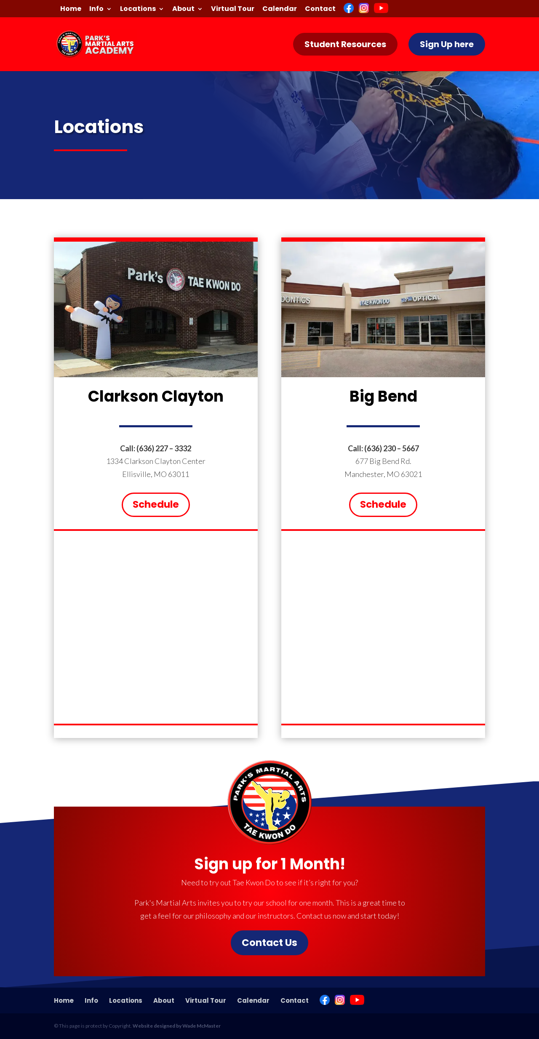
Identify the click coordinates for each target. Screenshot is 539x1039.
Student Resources (345, 44)
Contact (320, 9)
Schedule (156, 504)
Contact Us (269, 942)
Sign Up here (447, 44)
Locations (138, 9)
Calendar (279, 9)
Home (70, 9)
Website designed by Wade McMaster (177, 1026)
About (183, 9)
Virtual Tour (232, 9)
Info (96, 9)
